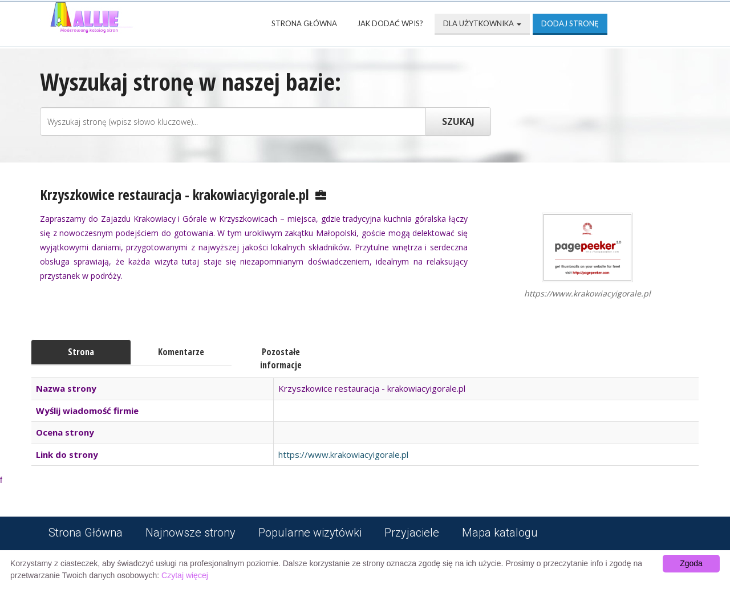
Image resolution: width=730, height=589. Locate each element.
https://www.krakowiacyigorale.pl (343, 454)
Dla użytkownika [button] (482, 23)
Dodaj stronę (570, 23)
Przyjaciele (411, 532)
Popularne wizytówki (310, 532)
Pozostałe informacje (281, 358)
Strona (81, 352)
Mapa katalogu (500, 532)
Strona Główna (304, 23)
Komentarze (181, 352)
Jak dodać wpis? (390, 23)
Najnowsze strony (190, 532)
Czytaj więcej (184, 575)
